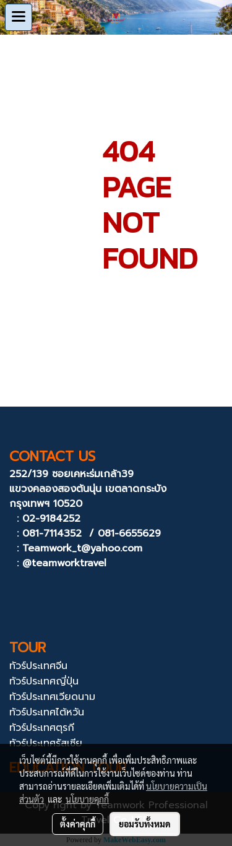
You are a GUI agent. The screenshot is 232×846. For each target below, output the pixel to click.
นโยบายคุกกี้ (87, 799)
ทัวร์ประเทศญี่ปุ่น (44, 681)
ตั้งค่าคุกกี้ (77, 823)
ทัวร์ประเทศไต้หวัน (46, 712)
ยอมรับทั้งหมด (145, 823)
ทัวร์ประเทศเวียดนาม (52, 696)
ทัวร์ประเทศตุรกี (41, 727)
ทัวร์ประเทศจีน (38, 665)
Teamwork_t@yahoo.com (82, 548)
